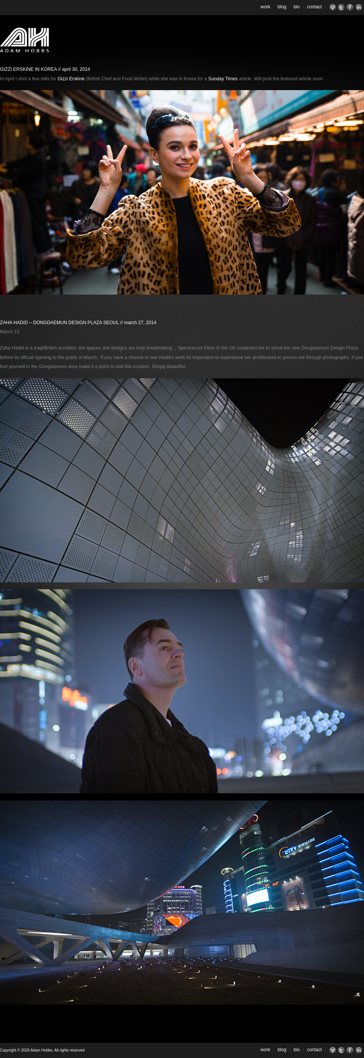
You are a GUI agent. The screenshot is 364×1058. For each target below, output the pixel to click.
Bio (296, 6)
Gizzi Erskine (71, 78)
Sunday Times (223, 78)
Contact (314, 6)
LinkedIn (359, 7)
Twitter (342, 7)
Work (265, 6)
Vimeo (333, 7)
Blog (282, 6)
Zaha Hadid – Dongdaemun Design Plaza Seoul (59, 322)
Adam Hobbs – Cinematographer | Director (24, 40)
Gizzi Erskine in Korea (28, 69)
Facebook (351, 7)
